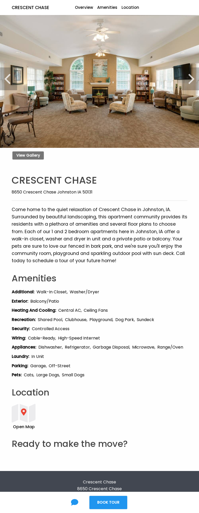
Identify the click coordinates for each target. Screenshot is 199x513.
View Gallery (28, 155)
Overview (84, 7)
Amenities (107, 7)
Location (130, 7)
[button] (84, 416)
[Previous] (8, 78)
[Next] (190, 78)
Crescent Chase (30, 7)
